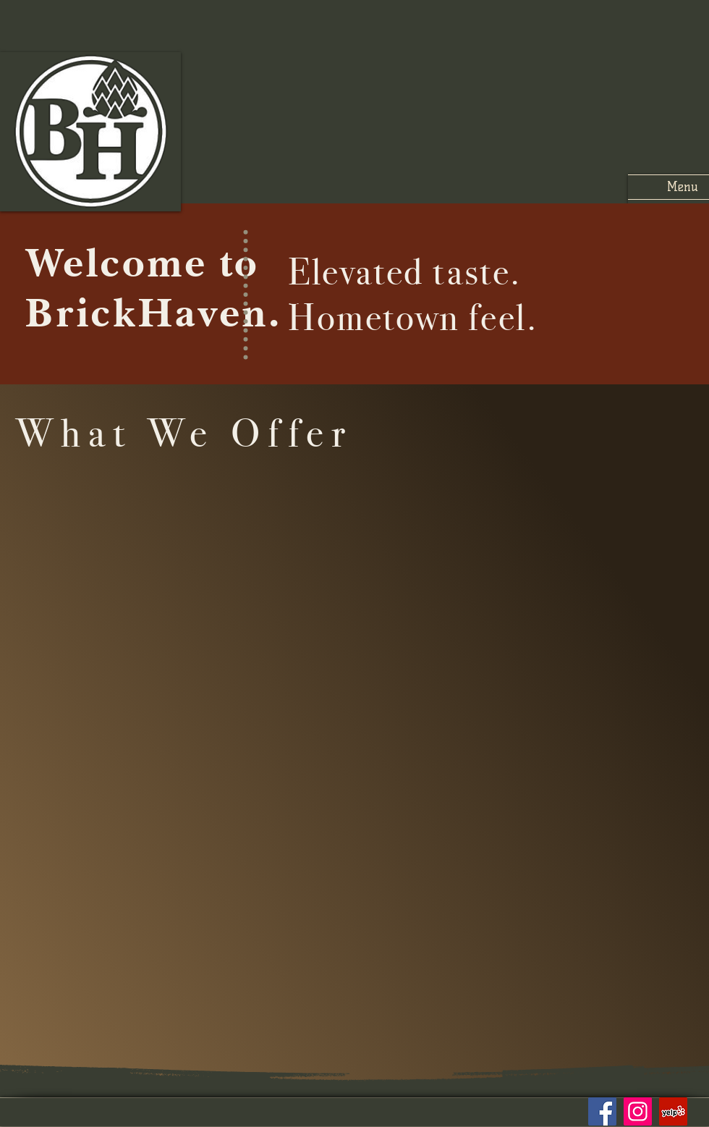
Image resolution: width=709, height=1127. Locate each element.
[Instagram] (638, 1111)
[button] (668, 187)
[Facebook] (602, 1111)
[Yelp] (673, 1111)
